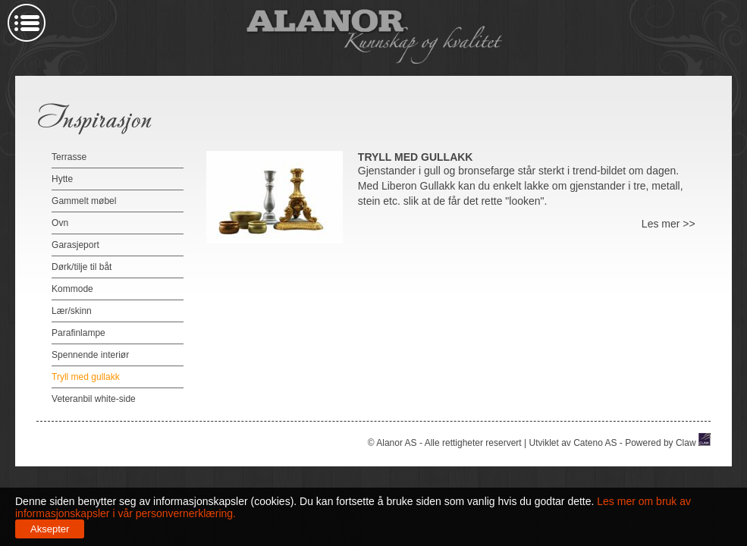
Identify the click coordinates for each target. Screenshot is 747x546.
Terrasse (69, 157)
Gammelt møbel (84, 201)
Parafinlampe (78, 333)
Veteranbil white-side (94, 399)
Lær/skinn (72, 311)
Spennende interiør (90, 355)
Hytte (62, 179)
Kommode (72, 289)
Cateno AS (595, 443)
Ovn (60, 223)
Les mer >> (668, 224)
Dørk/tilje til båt (81, 267)
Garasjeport (75, 245)
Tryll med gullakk (86, 377)
